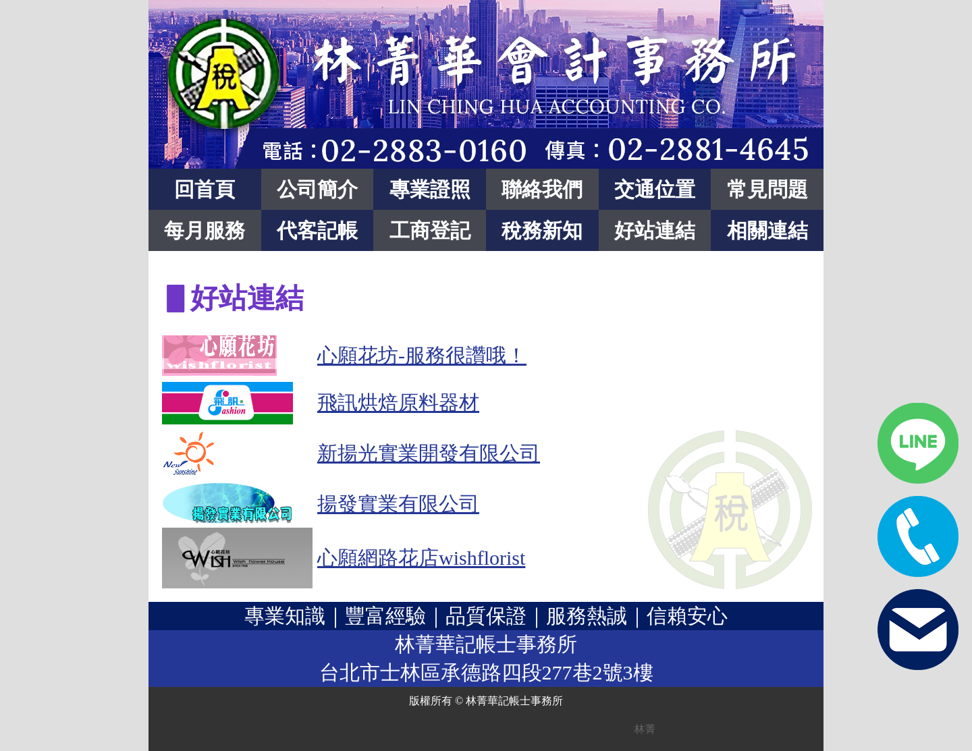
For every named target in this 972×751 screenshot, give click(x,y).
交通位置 (654, 189)
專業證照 (429, 189)
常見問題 (767, 189)
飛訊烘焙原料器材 (398, 402)
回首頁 (204, 189)
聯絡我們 (542, 189)
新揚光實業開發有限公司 (428, 453)
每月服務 (204, 230)
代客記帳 (317, 230)
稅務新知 (542, 230)
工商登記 (429, 230)
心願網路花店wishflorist (421, 558)
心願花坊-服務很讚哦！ (421, 355)
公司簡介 (317, 189)
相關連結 (767, 230)
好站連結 (654, 230)
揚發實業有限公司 (398, 504)
